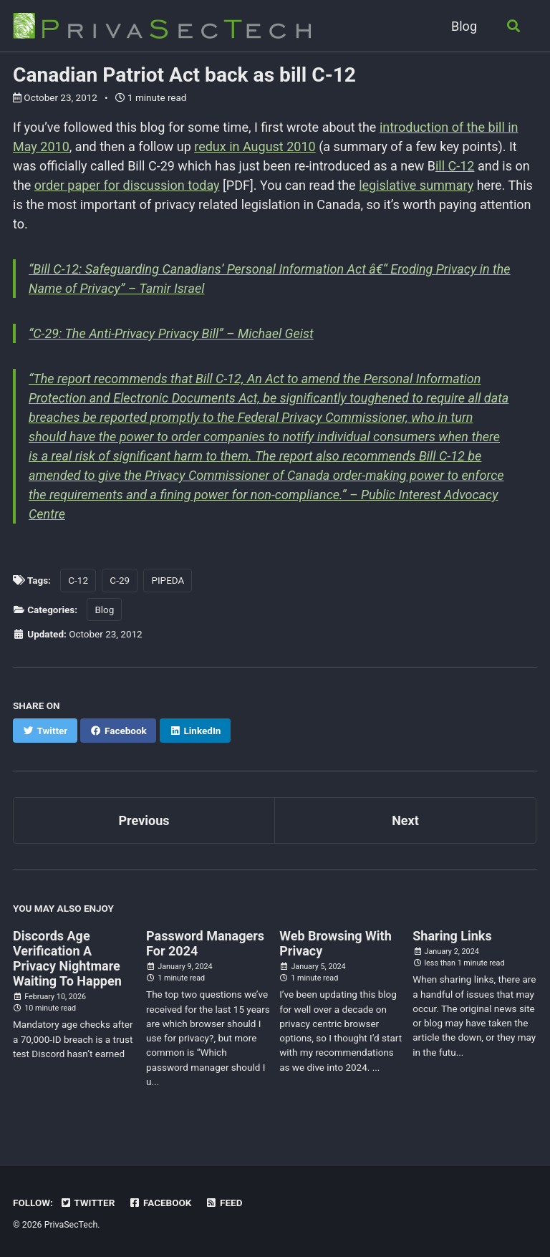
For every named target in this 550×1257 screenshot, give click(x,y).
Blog (464, 26)
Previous (144, 820)
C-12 (78, 580)
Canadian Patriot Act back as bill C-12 (184, 75)
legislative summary (416, 185)
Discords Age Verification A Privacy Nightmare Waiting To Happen (67, 958)
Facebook (160, 1202)
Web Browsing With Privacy (335, 943)
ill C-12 (455, 165)
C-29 (120, 580)
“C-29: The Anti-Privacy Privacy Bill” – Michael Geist (171, 333)
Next (405, 820)
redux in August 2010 (254, 146)
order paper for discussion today (127, 185)
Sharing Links (451, 935)
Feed (224, 1202)
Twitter (87, 1202)
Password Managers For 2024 (205, 943)
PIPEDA (167, 580)
